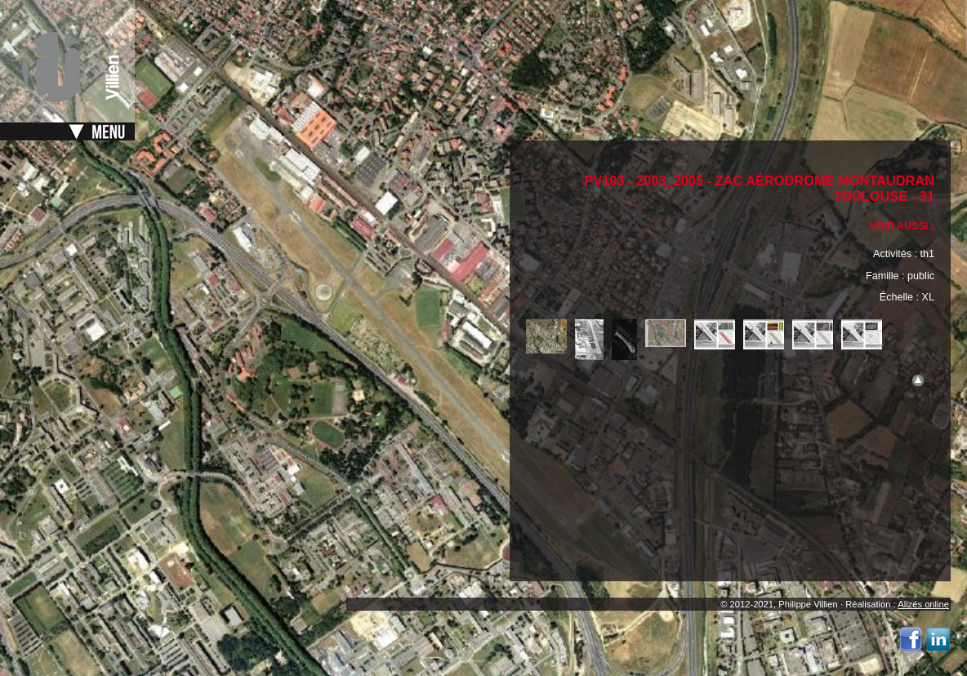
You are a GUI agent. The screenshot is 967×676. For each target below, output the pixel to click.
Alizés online (923, 604)
